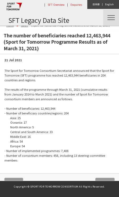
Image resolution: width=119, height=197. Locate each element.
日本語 (96, 4)
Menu (111, 18)
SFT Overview (56, 5)
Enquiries (76, 5)
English (109, 4)
